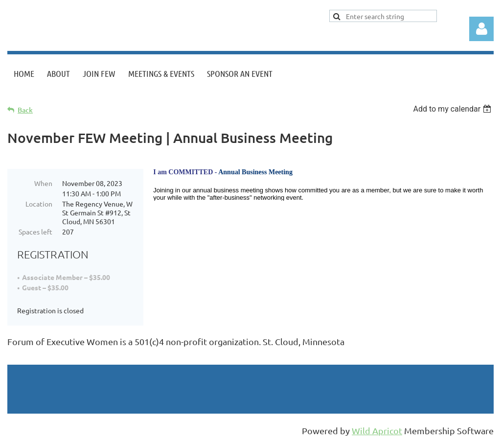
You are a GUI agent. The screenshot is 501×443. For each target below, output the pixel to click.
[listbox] (453, 109)
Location (38, 203)
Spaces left (35, 231)
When (43, 183)
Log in (481, 29)
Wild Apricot (377, 430)
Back (25, 110)
